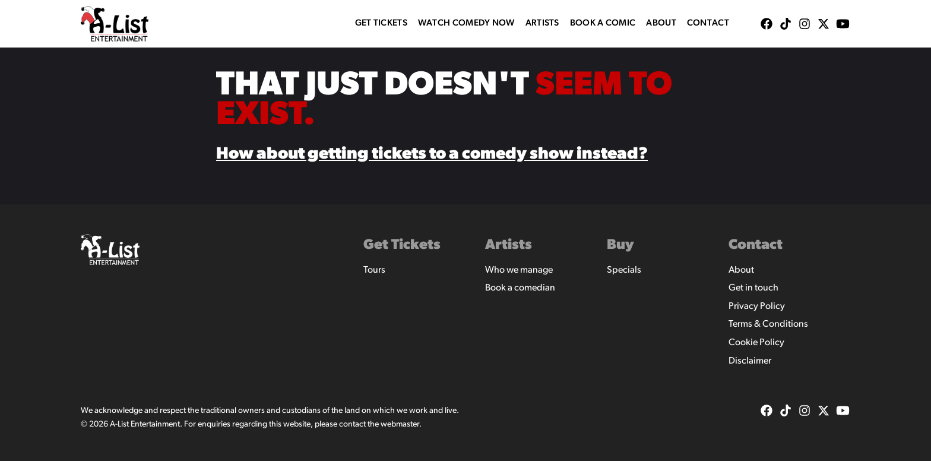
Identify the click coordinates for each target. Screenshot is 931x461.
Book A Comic (603, 23)
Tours (374, 270)
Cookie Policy (756, 343)
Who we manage (519, 270)
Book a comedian (520, 288)
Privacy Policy (757, 306)
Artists (542, 23)
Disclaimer (750, 361)
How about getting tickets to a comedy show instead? (432, 154)
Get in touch (753, 288)
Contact (708, 23)
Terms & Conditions (768, 324)
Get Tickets (381, 23)
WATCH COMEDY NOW (466, 23)
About (661, 23)
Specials (624, 270)
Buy (620, 245)
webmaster (400, 424)
